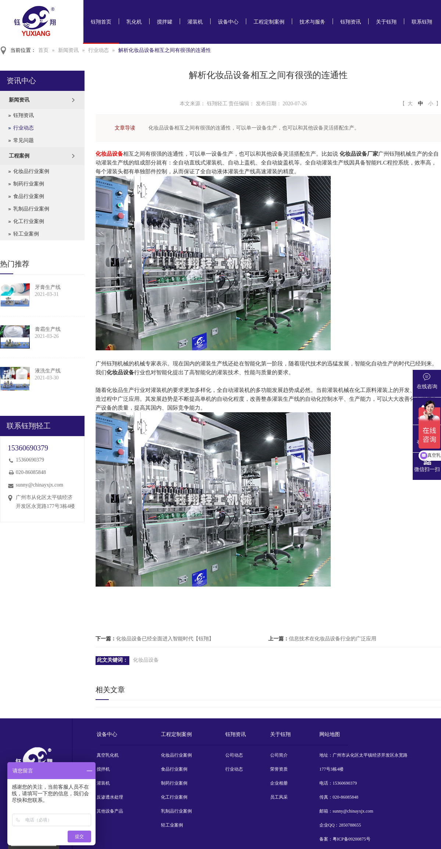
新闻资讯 (68, 50)
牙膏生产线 (48, 287)
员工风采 (279, 797)
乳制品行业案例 (31, 209)
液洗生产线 (48, 371)
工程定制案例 (269, 22)
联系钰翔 (422, 22)
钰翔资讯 (350, 22)
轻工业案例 (26, 234)
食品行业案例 (28, 196)
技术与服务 (312, 22)
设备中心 (228, 22)
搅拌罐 (164, 22)
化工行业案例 (28, 221)
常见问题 (23, 140)
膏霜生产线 (48, 329)
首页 (43, 50)
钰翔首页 (101, 22)
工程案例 (19, 156)
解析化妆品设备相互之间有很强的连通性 (164, 50)
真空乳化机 (108, 755)
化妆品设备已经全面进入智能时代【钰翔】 (165, 638)
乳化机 (134, 22)
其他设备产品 (110, 811)
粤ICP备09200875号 (351, 839)
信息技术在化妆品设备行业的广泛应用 (332, 638)
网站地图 (329, 734)
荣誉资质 (279, 769)
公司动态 (234, 755)
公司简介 (279, 755)
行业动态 (98, 50)
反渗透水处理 (110, 797)
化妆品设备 (146, 660)
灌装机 (195, 22)
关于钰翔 (386, 22)
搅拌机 (103, 769)
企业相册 (279, 783)
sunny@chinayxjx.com (39, 485)
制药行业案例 (28, 184)
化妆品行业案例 (31, 171)
